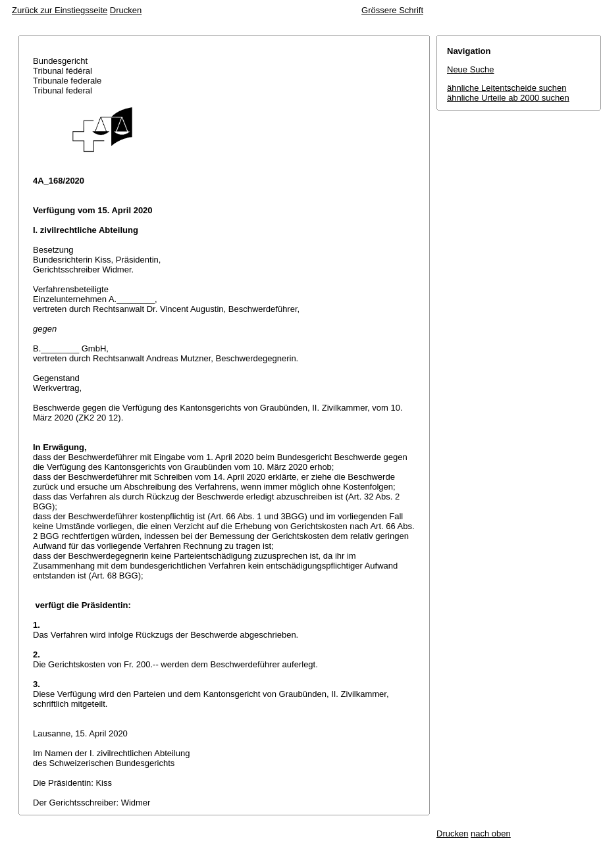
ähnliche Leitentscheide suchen (506, 88)
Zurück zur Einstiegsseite (59, 10)
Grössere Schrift (392, 10)
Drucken (126, 10)
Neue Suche (470, 69)
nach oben (491, 833)
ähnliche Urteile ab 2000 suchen (508, 98)
